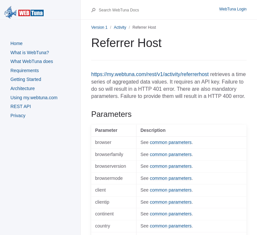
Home (16, 43)
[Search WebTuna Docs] (158, 10)
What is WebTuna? (29, 52)
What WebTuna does (31, 61)
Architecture (22, 88)
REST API (20, 106)
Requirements (24, 70)
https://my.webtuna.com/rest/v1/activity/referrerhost (150, 74)
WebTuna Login (233, 9)
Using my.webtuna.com (33, 97)
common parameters (171, 142)
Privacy (17, 115)
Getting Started (25, 79)
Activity (120, 27)
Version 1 (99, 27)
